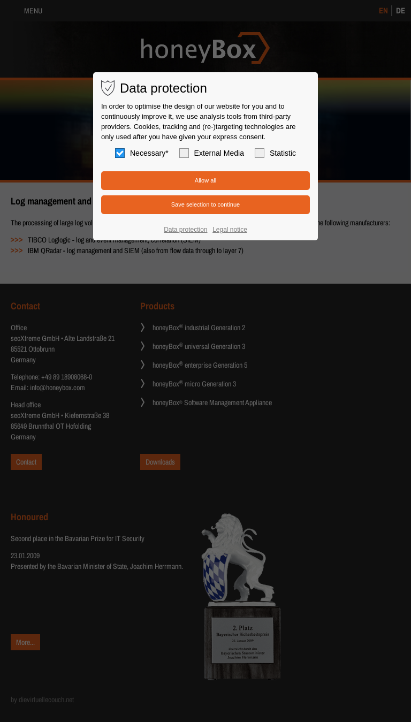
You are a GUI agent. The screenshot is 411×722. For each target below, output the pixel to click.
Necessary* (142, 153)
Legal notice (229, 229)
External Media (211, 153)
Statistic (275, 153)
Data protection (185, 229)
